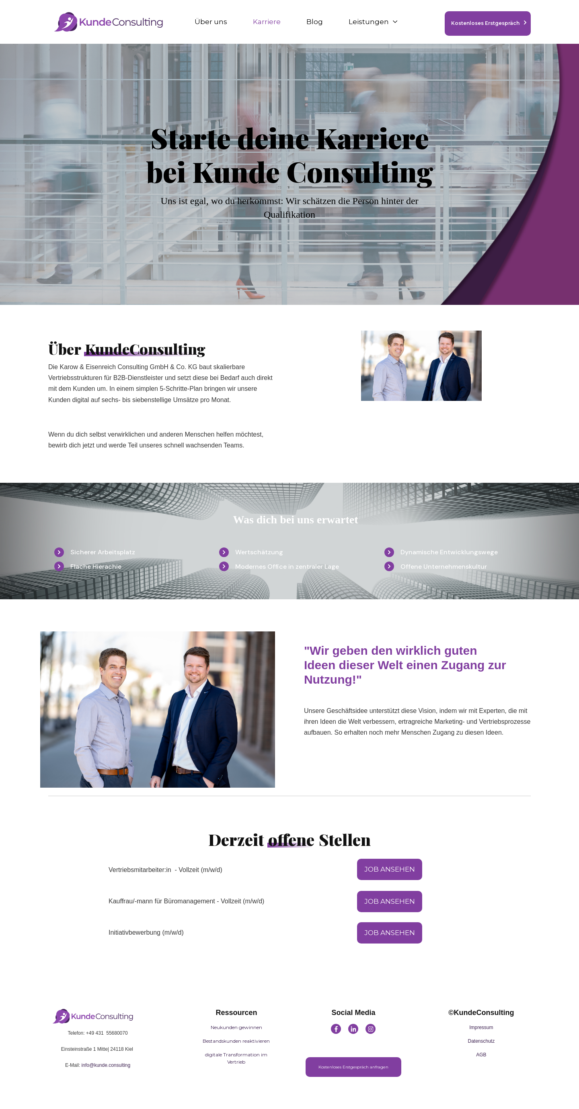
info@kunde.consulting (106, 1065)
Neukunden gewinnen (236, 1027)
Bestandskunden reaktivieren (236, 1041)
